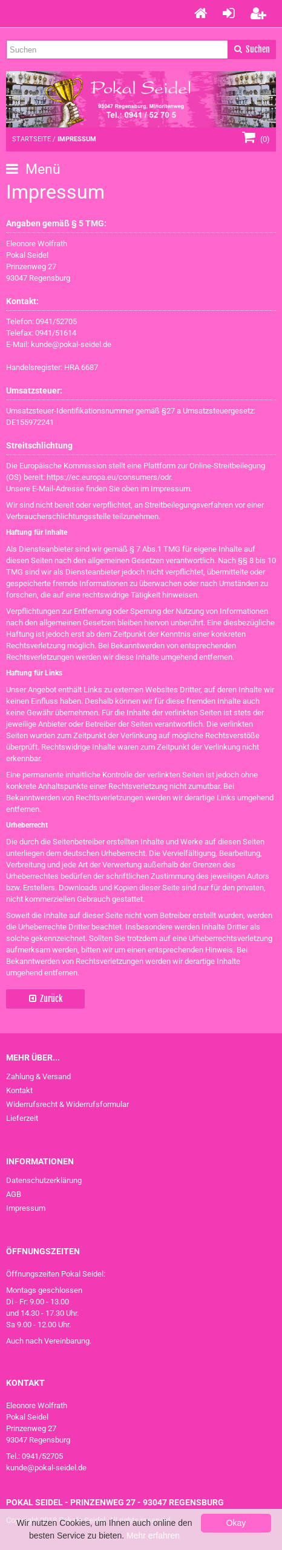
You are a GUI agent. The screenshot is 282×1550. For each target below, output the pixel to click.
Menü (33, 169)
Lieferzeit (22, 1118)
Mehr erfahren (153, 1535)
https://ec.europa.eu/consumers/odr (109, 477)
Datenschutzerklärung (44, 1180)
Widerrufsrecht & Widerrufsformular (67, 1104)
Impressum (25, 1208)
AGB (13, 1194)
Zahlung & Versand (38, 1076)
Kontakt (19, 1090)
